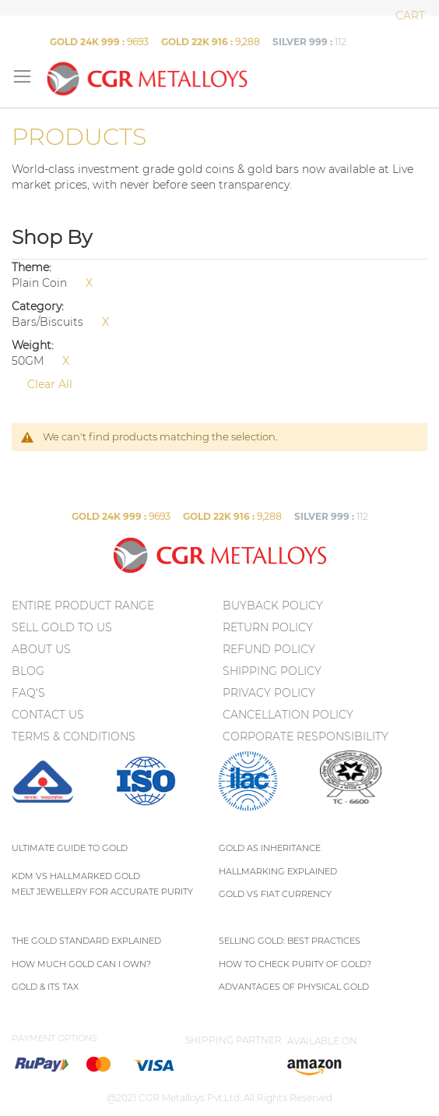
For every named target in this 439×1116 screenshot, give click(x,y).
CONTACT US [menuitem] (48, 715)
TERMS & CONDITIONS (73, 736)
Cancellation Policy (288, 715)
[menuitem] (42, 808)
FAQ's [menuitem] (28, 693)
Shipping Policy (272, 671)
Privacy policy (269, 693)
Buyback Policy (273, 606)
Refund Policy (269, 649)
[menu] (116, 674)
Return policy (268, 627)
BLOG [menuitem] (28, 671)
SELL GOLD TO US (62, 627)
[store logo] (147, 78)
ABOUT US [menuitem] (41, 649)
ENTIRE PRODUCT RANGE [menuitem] (83, 606)
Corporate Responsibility (305, 736)
